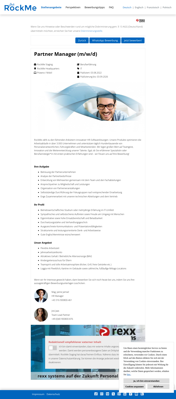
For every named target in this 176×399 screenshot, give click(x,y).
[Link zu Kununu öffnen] (142, 393)
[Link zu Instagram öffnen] (102, 393)
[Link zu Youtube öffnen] (136, 393)
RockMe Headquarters (46, 68)
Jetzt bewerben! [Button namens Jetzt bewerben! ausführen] (133, 40)
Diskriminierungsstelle (91, 30)
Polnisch (167, 7)
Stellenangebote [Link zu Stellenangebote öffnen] (51, 7)
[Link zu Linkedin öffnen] (125, 393)
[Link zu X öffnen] (113, 393)
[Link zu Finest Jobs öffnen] (107, 393)
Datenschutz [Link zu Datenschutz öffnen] (53, 394)
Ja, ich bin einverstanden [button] (147, 380)
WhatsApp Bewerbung (105, 40)
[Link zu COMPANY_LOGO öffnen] (20, 7)
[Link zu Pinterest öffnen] (119, 393)
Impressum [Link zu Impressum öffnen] (38, 394)
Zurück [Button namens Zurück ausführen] (82, 40)
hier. (129, 374)
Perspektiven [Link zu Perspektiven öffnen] (73, 7)
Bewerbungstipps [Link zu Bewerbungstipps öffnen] (95, 7)
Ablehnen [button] (158, 386)
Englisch (139, 7)
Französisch (153, 7)
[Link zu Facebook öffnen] (96, 393)
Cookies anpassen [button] (134, 386)
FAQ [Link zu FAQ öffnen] (111, 7)
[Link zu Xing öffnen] (130, 393)
